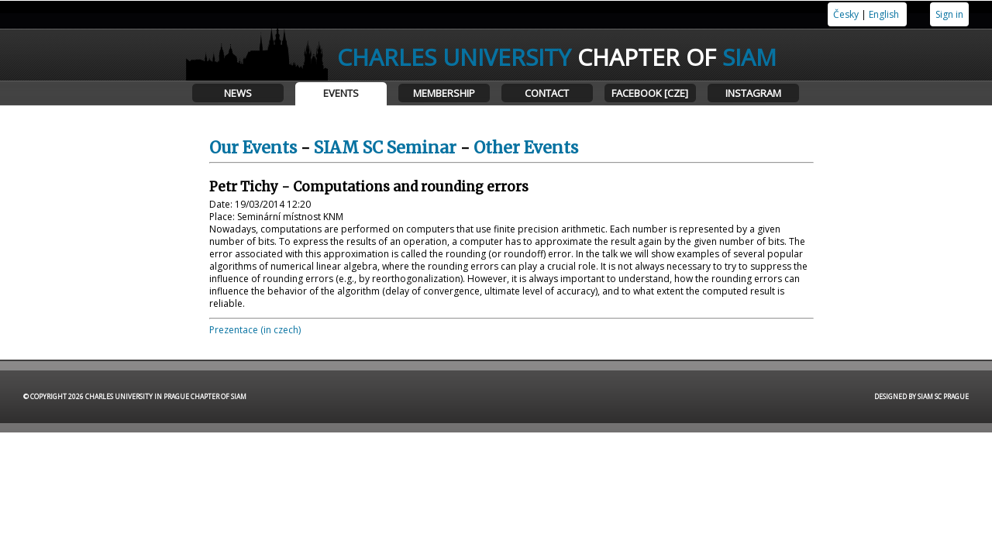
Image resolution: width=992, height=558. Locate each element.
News (238, 93)
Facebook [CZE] (649, 93)
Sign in (949, 14)
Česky (846, 14)
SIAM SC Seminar (385, 147)
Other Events (526, 147)
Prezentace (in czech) (255, 329)
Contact (547, 93)
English (884, 14)
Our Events (253, 147)
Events (341, 93)
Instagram (753, 93)
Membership (444, 93)
